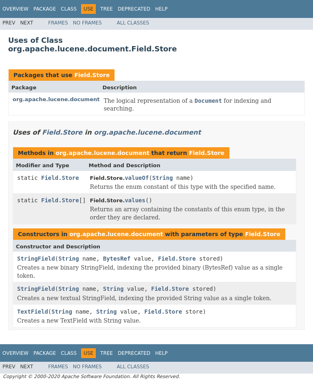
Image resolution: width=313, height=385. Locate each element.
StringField (36, 258)
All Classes (133, 23)
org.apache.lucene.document (56, 99)
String (162, 178)
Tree (106, 9)
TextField (32, 311)
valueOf (137, 178)
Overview (15, 9)
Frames (58, 23)
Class (69, 9)
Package (44, 9)
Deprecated (134, 9)
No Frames (87, 23)
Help (161, 9)
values (135, 200)
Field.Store (92, 75)
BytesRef (116, 258)
